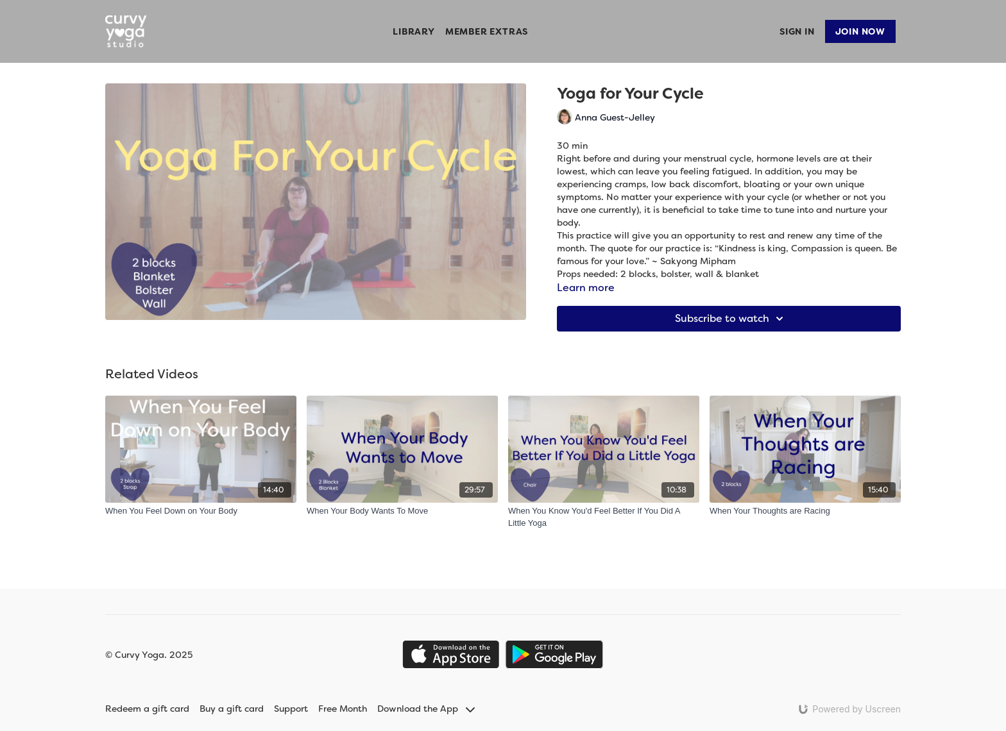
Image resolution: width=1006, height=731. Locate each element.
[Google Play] (554, 654)
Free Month (342, 708)
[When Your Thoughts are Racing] (805, 511)
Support (291, 708)
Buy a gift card (232, 708)
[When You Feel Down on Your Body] (200, 511)
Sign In (797, 31)
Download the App (426, 708)
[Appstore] (451, 654)
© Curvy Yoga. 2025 (148, 654)
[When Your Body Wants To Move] (402, 511)
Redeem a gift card (147, 708)
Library (414, 31)
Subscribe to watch (731, 318)
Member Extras (486, 31)
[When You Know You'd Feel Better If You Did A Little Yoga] (603, 517)
